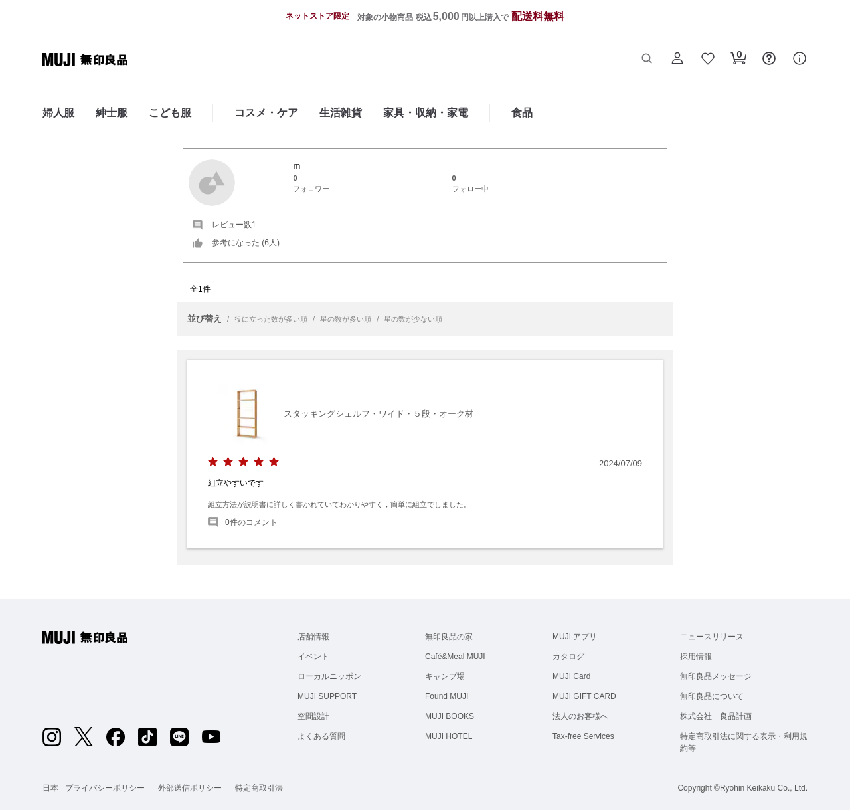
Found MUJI (446, 696)
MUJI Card (571, 676)
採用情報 (696, 656)
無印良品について (712, 696)
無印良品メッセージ (716, 676)
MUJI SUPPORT (327, 696)
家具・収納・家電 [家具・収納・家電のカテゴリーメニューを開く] (425, 112)
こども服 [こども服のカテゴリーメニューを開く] (170, 112)
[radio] (213, 462)
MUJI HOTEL (448, 736)
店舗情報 (313, 636)
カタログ (568, 656)
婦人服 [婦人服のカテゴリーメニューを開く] (58, 112)
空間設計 (313, 716)
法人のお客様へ (580, 716)
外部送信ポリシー (190, 788)
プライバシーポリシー (105, 788)
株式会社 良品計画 (716, 716)
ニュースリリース (712, 636)
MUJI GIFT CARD (584, 696)
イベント (313, 656)
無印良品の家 (449, 636)
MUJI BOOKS (449, 716)
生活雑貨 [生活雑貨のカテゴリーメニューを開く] (340, 112)
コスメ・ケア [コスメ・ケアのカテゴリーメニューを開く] (266, 112)
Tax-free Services (583, 736)
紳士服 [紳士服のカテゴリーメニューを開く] (112, 112)
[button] (647, 59)
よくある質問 (321, 736)
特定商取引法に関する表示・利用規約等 (744, 742)
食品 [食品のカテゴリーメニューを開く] (522, 112)
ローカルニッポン (329, 676)
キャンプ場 (445, 676)
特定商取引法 (259, 788)
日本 (50, 788)
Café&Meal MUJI (455, 656)
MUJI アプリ (574, 636)
